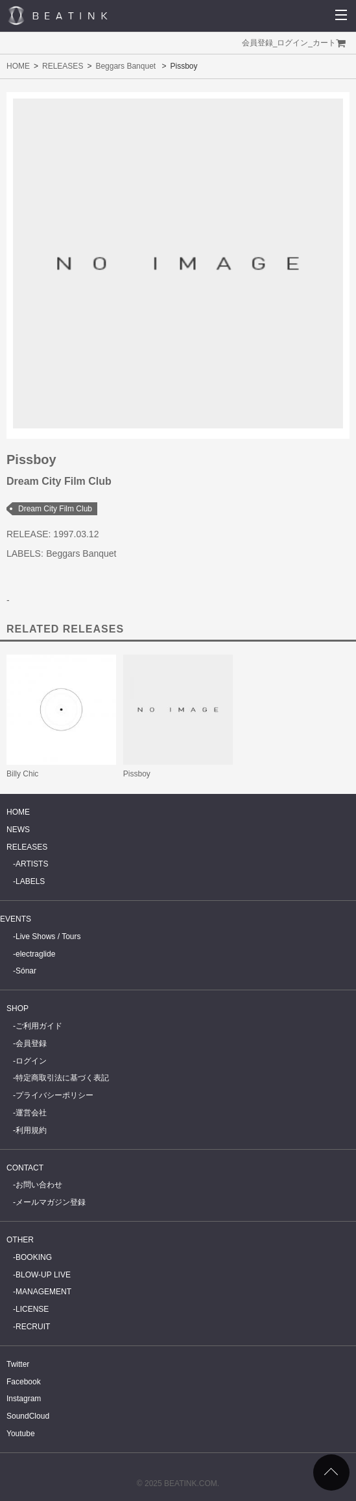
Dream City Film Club (55, 508)
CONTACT (24, 1167)
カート (324, 42)
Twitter (17, 1364)
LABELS (30, 881)
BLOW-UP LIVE (43, 1274)
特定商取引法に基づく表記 (62, 1077)
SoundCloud (27, 1416)
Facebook (23, 1381)
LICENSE (32, 1309)
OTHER (20, 1239)
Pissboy (136, 773)
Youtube (20, 1433)
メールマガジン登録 (51, 1202)
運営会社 (31, 1112)
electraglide (35, 954)
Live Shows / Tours (48, 936)
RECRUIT (33, 1326)
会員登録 (257, 42)
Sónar (26, 970)
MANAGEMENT (43, 1291)
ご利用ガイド (39, 1025)
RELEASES (62, 66)
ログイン (292, 42)
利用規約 (31, 1130)
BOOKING (34, 1257)
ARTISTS (32, 863)
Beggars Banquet (125, 66)
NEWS (18, 829)
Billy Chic (22, 773)
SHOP (17, 1008)
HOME (18, 66)
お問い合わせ (39, 1184)
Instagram (23, 1398)
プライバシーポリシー (54, 1095)
